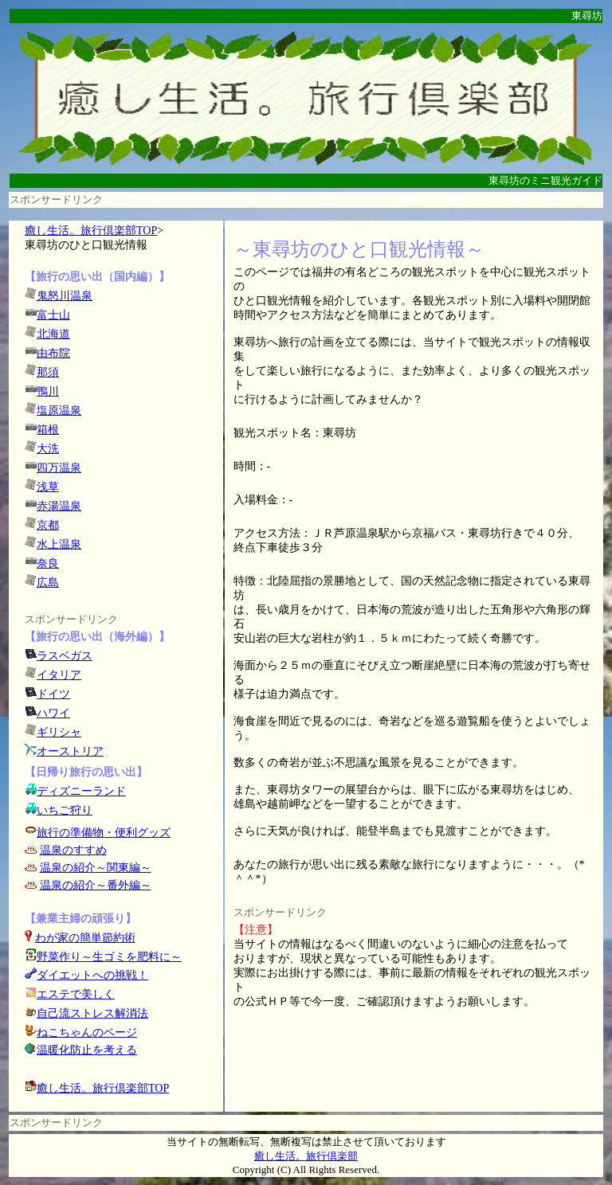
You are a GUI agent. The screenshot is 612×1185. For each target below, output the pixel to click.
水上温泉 (59, 544)
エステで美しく (76, 994)
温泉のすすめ (73, 850)
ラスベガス (64, 656)
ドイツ (53, 694)
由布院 (53, 353)
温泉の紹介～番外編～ (95, 885)
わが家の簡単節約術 (85, 938)
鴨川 (48, 391)
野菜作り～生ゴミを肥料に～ (109, 957)
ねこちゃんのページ (87, 1032)
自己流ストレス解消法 (92, 1013)
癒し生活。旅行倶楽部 (306, 1156)
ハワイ (53, 713)
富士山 (53, 315)
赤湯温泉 (59, 506)
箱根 (48, 430)
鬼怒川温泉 (64, 296)
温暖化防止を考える (87, 1050)
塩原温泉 (59, 411)
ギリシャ (59, 732)
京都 (48, 525)
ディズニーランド (81, 791)
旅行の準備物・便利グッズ (104, 833)
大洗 (48, 449)
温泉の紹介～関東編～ (95, 868)
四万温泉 (59, 468)
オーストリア (70, 751)
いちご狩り (64, 810)
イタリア (59, 675)
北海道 (53, 334)
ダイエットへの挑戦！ (86, 975)
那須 (48, 372)
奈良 (48, 563)
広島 (48, 583)
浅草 (48, 487)
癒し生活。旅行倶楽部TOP (91, 231)
